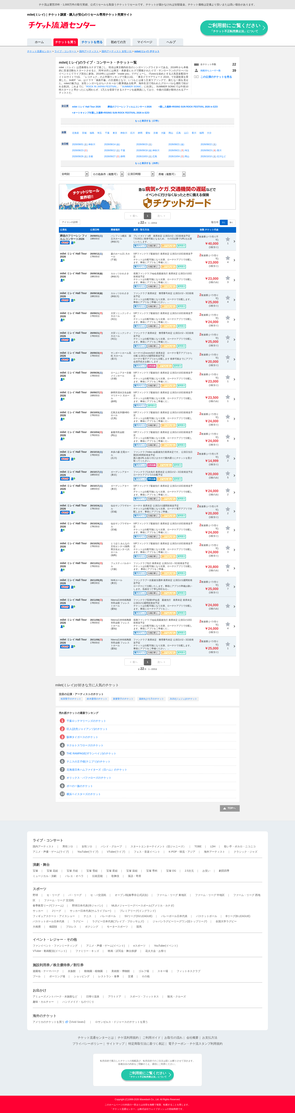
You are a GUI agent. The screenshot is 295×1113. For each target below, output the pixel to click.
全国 (64, 132)
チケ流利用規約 (128, 1037)
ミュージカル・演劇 (44, 875)
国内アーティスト (43, 846)
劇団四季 (224, 870)
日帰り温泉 (92, 996)
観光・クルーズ (176, 996)
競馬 (139, 926)
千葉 (107, 133)
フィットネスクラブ (188, 971)
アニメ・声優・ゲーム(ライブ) (51, 851)
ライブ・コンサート (48, 840)
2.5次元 (189, 870)
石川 (132, 133)
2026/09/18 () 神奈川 (148, 150)
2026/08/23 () (80, 150)
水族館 (72, 971)
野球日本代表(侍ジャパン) (87, 905)
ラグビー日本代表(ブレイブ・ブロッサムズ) (118, 921)
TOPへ (232, 808)
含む (224, 222)
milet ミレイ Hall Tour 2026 (86, 106)
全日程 (65, 144)
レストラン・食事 (108, 976)
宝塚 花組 (52, 870)
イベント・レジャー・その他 (55, 939)
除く (231, 222)
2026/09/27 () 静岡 (114, 156)
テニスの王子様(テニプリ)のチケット (88, 761)
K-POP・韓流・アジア (182, 851)
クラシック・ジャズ (245, 851)
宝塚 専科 (151, 870)
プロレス (71, 926)
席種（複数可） (167, 174)
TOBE (197, 846)
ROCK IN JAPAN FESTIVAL (101, 86)
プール (37, 976)
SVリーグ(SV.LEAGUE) (138, 916)
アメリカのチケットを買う (48, 1021)
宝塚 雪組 (92, 870)
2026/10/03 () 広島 (146, 156)
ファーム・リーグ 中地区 (210, 894)
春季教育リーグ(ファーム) (48, 905)
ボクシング (91, 926)
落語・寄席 (134, 875)
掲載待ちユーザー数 (210, 70)
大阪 (163, 133)
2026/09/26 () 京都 (82, 156)
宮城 (84, 133)
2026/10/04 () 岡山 (178, 156)
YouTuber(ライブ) (87, 851)
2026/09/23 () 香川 (211, 150)
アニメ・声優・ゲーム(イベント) (105, 945)
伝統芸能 (97, 875)
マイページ (144, 42)
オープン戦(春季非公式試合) (131, 894)
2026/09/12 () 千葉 (114, 150)
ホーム (39, 42)
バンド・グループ (111, 846)
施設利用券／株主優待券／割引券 (58, 965)
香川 (194, 133)
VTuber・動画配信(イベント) (50, 950)
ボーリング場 (57, 976)
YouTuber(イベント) (166, 945)
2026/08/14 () (112, 144)
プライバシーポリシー (87, 1043)
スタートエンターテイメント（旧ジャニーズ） (158, 846)
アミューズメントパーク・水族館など (55, 996)
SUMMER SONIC (131, 86)
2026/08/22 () (208, 144)
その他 (146, 976)
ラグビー (78, 921)
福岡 (201, 133)
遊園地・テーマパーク (46, 971)
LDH (212, 846)
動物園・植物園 (93, 971)
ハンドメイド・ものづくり (78, 1001)
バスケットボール (206, 916)
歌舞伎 (115, 875)
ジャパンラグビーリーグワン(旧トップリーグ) (180, 921)
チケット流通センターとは (96, 1037)
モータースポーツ (117, 926)
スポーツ (39, 889)
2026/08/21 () (176, 144)
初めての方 (118, 42)
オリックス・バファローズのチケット (89, 777)
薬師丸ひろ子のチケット (151, 699)
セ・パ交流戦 (98, 894)
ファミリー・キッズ (87, 950)
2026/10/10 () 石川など (213, 156)
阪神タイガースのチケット (82, 737)
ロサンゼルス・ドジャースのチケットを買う (121, 1021)
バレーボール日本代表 (174, 916)
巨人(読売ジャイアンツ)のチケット (87, 728)
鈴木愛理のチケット (97, 699)
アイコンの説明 (70, 222)
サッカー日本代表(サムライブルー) (90, 910)
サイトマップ (115, 1043)
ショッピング (82, 976)
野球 (35, 894)
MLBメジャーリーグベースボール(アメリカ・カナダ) (142, 905)
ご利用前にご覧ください (234, 28)
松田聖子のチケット (71, 699)
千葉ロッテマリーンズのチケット (86, 720)
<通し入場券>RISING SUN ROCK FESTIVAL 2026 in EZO (188, 106)
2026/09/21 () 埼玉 (178, 150)
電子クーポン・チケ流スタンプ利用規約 (195, 1043)
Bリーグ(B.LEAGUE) (238, 916)
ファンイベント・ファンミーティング (55, 945)
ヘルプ (171, 42)
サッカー (38, 910)
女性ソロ (87, 846)
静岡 (140, 133)
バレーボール (108, 916)
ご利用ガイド (152, 1037)
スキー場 (162, 971)
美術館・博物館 (120, 971)
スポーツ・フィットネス (144, 996)
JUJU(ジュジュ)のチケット (183, 699)
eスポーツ (139, 945)
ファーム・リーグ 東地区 (171, 894)
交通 (130, 976)
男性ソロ (67, 846)
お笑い (206, 870)
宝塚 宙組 (132, 870)
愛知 (148, 133)
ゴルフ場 (143, 971)
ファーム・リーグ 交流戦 (59, 900)
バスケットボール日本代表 (48, 921)
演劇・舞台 (41, 865)
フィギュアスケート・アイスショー (54, 916)
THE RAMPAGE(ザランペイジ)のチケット (91, 753)
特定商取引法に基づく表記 (146, 1043)
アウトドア (114, 996)
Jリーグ (56, 910)
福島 (92, 133)
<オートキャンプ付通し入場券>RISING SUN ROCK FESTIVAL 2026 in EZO (110, 112)
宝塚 (35, 870)
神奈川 (123, 133)
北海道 (75, 133)
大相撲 (37, 926)
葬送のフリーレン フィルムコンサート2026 (130, 106)
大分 (209, 133)
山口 (186, 133)
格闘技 (53, 926)
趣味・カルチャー (43, 1001)
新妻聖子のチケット (123, 699)
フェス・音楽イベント (147, 851)
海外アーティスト (214, 851)
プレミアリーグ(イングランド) (138, 910)
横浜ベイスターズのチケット (84, 794)
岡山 (171, 133)
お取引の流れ (173, 1037)
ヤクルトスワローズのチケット (85, 745)
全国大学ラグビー (226, 921)
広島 (178, 133)
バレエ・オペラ (74, 875)
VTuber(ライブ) (116, 851)
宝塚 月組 (72, 870)
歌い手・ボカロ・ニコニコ (240, 846)
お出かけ (39, 990)
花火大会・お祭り (155, 950)
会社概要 (192, 1037)
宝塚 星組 (112, 870)
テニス (87, 916)
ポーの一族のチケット (80, 785)
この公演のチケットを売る (216, 76)
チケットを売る (92, 42)
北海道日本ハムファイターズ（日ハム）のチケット (97, 769)
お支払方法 (209, 1037)
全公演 (65, 106)
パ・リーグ (75, 894)
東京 (115, 133)
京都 (155, 133)
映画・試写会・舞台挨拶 (122, 950)
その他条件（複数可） (106, 174)
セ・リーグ (53, 894)
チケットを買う (65, 42)
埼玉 (99, 133)
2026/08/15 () (144, 144)
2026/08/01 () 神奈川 (83, 144)
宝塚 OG (171, 870)
